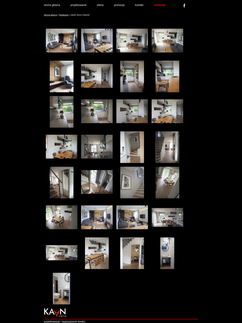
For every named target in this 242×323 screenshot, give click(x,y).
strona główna (52, 5)
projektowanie (78, 5)
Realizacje (64, 15)
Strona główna (50, 15)
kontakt (139, 5)
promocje (119, 5)
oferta (100, 5)
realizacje (160, 5)
